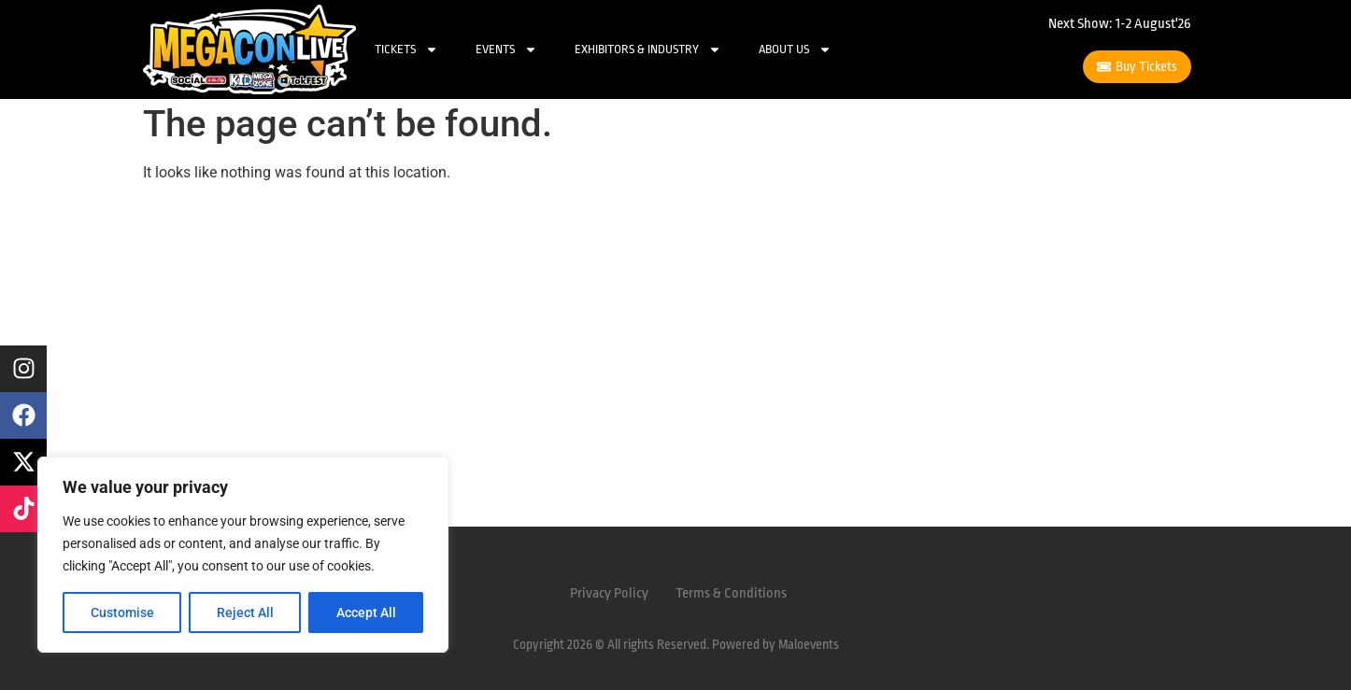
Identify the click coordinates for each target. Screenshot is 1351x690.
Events (506, 49)
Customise (122, 612)
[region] (242, 555)
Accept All (366, 612)
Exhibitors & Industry (648, 49)
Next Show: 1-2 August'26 (1119, 24)
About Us (795, 49)
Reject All (245, 612)
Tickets (406, 49)
